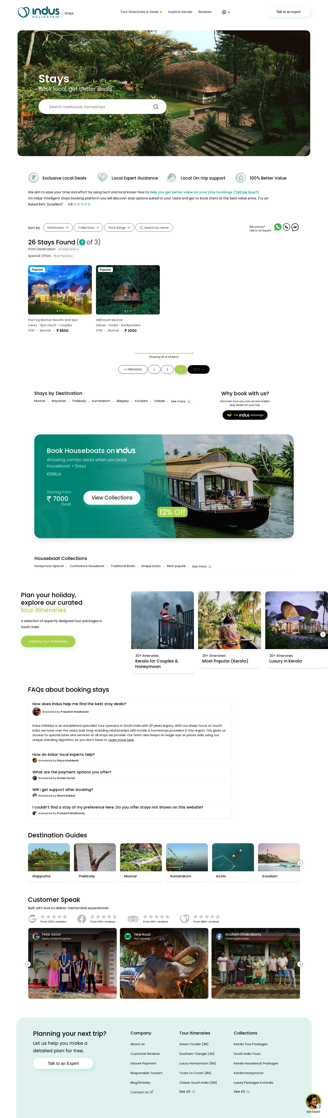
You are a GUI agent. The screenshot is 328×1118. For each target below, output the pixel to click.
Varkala (159, 401)
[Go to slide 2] (60, 311)
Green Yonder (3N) (194, 1044)
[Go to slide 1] (57, 311)
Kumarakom (101, 401)
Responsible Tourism (147, 1073)
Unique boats (151, 566)
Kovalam (141, 401)
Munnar (39, 401)
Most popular (176, 566)
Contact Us (142, 1092)
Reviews (204, 11)
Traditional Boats (123, 566)
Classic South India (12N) (198, 1082)
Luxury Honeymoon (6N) (197, 1063)
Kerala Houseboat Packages (256, 1063)
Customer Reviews (145, 1053)
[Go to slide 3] (62, 311)
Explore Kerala (180, 11)
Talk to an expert (288, 12)
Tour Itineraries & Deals (141, 11)
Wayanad (59, 401)
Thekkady (79, 401)
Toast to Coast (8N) (195, 1073)
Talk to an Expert (63, 1063)
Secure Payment (143, 1063)
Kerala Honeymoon (249, 1073)
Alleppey (123, 401)
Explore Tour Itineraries (48, 641)
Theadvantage (245, 415)
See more (180, 401)
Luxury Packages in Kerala (253, 1082)
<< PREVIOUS (133, 369)
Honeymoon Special (49, 566)
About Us (138, 1044)
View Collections (112, 497)
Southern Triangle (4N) (197, 1053)
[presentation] (323, 634)
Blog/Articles (140, 1082)
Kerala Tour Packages (251, 1044)
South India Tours (247, 1053)
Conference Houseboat (87, 566)
